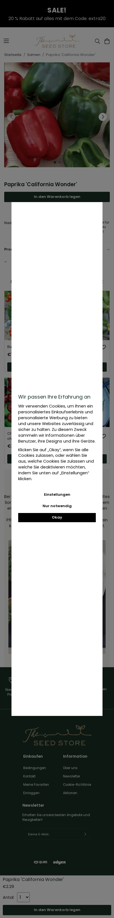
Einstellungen (57, 494)
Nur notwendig (57, 506)
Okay (57, 517)
